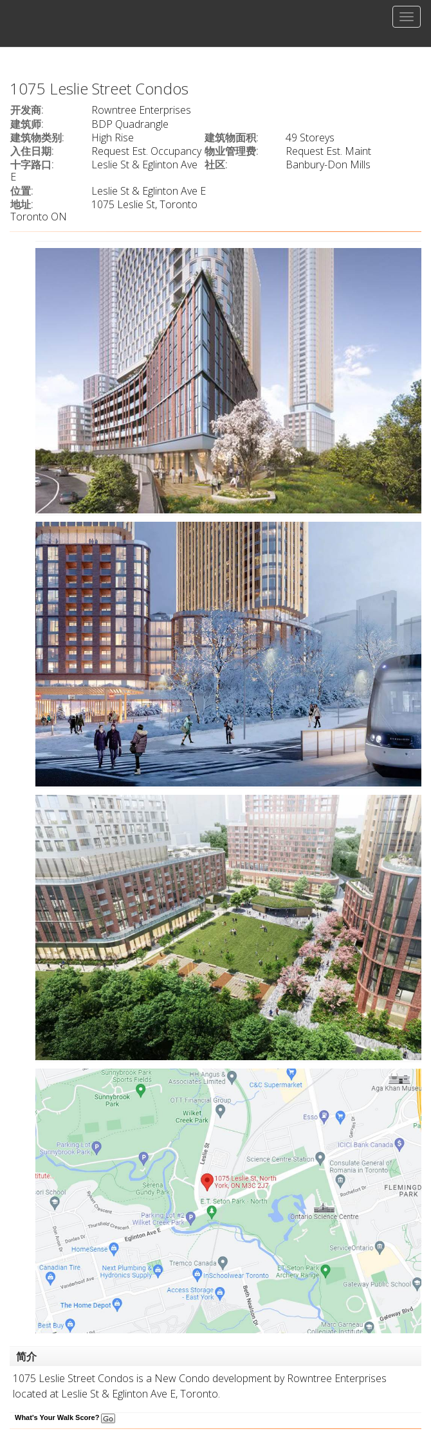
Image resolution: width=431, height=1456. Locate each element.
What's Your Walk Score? (65, 1417)
